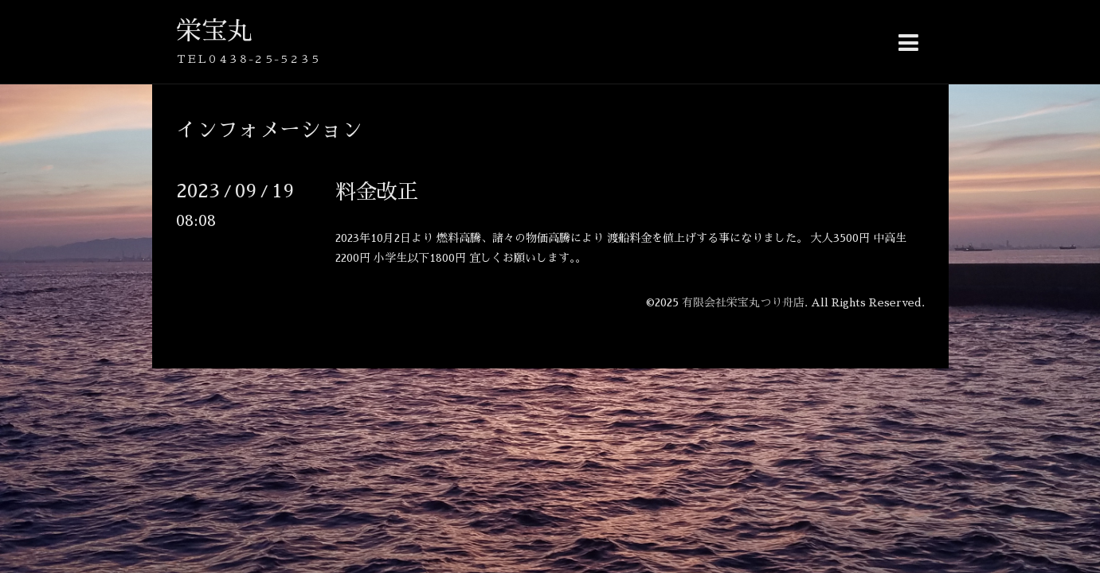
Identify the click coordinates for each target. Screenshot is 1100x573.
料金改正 (376, 191)
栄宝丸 (214, 31)
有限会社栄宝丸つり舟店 (743, 302)
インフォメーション (269, 129)
